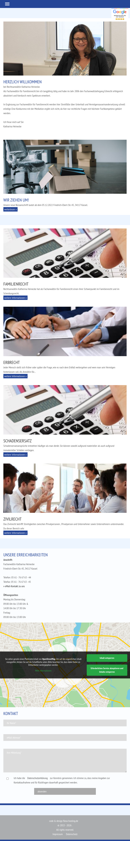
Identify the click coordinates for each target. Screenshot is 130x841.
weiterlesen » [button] (10, 209)
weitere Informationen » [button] (15, 297)
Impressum (58, 834)
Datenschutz (71, 834)
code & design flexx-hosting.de (63, 821)
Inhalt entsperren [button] (107, 657)
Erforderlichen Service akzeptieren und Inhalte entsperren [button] (107, 670)
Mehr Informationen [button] (43, 670)
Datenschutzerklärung (37, 778)
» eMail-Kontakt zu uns (14, 586)
